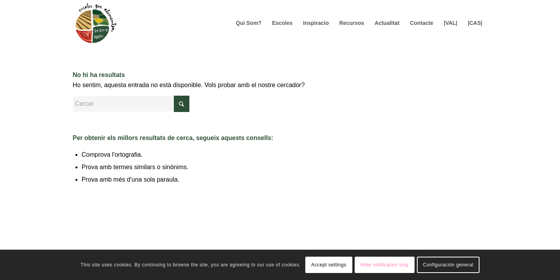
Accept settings (328, 265)
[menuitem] (248, 23)
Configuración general (448, 265)
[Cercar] (131, 104)
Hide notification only (384, 265)
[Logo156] (96, 23)
